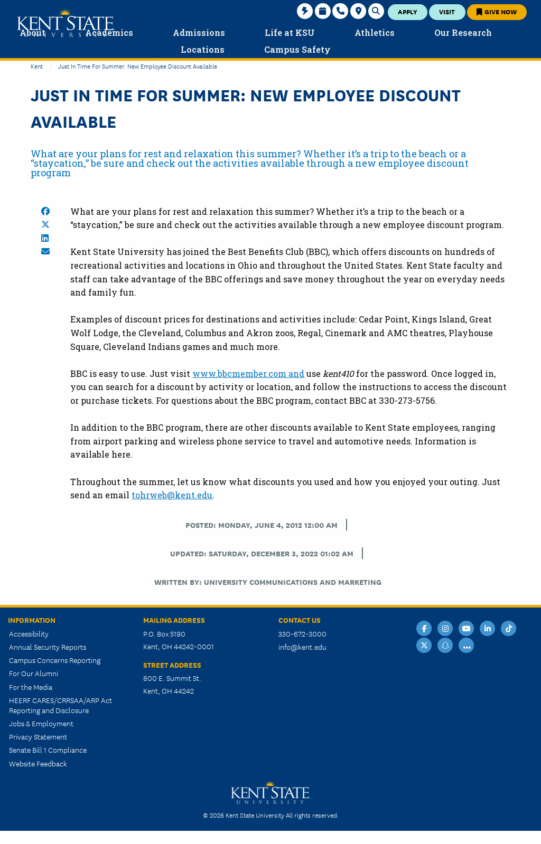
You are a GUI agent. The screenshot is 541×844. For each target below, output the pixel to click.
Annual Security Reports (47, 646)
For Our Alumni (33, 673)
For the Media (30, 687)
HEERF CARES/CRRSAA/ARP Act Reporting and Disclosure (60, 705)
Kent (37, 66)
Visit (447, 11)
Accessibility (29, 633)
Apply (407, 11)
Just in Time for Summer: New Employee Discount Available (137, 66)
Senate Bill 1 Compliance (48, 749)
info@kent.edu (302, 646)
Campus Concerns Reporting (54, 660)
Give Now (497, 11)
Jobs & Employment (41, 723)
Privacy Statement (38, 736)
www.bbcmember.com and (248, 373)
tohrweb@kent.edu (172, 494)
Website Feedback (38, 763)
